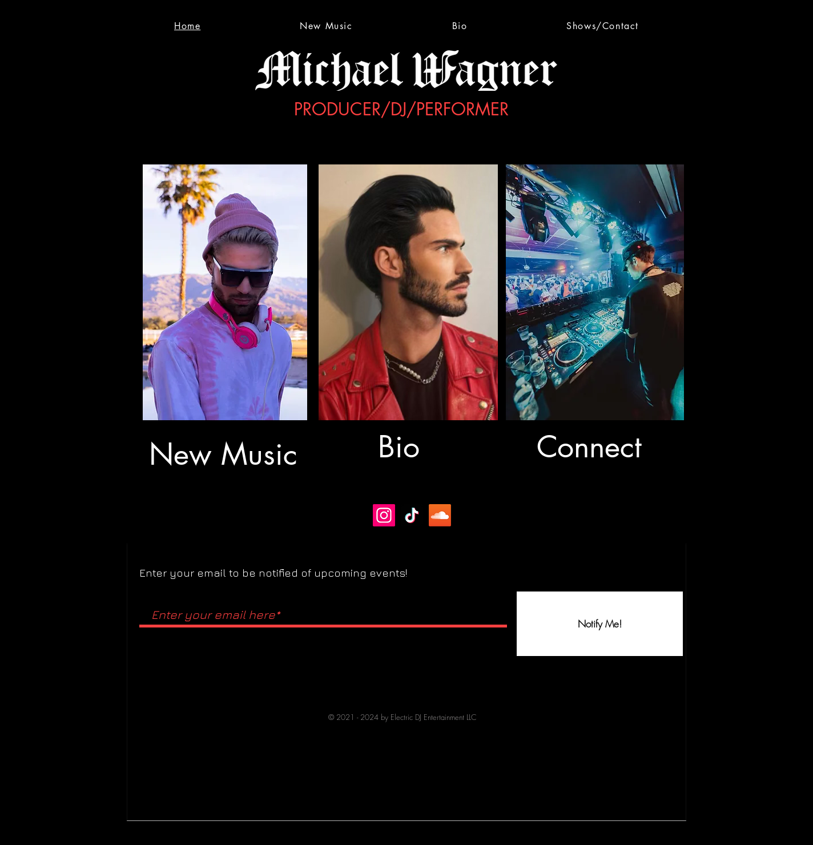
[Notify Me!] (600, 624)
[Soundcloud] (440, 515)
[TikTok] (412, 515)
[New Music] (224, 454)
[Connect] (593, 447)
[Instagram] (384, 515)
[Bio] (406, 447)
